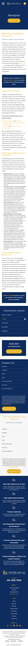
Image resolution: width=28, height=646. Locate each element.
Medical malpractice (8, 121)
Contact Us (14, 618)
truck (7, 126)
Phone (3, 374)
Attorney (14, 606)
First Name (4, 366)
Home (14, 601)
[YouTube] (14, 625)
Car (4, 126)
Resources (14, 611)
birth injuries (19, 121)
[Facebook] (8, 625)
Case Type (4, 385)
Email (3, 377)
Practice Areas (14, 608)
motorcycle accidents (16, 126)
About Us (14, 603)
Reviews (14, 616)
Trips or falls (7, 128)
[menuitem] (14, 315)
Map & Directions (14, 594)
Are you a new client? (7, 381)
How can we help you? (7, 388)
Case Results (14, 613)
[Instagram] (17, 625)
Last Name (4, 370)
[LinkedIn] (20, 625)
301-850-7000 (14, 580)
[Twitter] (11, 625)
